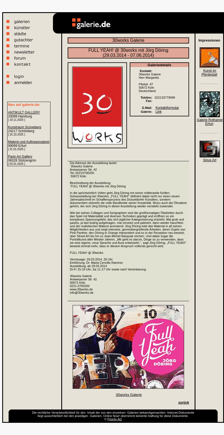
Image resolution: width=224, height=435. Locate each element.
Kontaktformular (167, 108)
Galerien (133, 412)
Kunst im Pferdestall (209, 72)
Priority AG (114, 419)
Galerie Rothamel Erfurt (210, 122)
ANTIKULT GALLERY (24, 112)
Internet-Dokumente (180, 412)
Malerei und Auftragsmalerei (28, 142)
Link (159, 112)
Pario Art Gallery (20, 156)
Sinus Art (209, 160)
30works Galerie (129, 395)
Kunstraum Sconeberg (24, 127)
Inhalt (91, 412)
